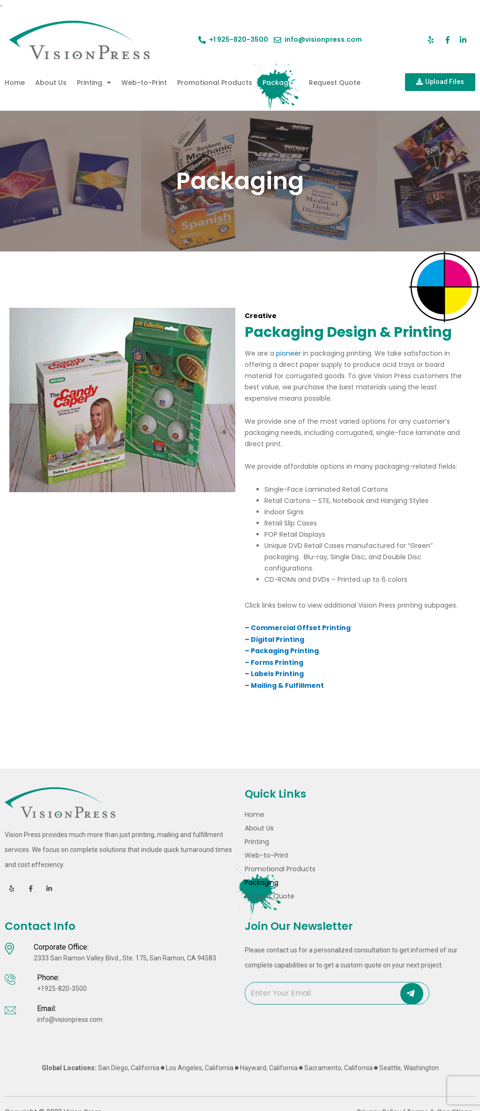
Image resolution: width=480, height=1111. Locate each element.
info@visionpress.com (70, 1020)
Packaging (280, 82)
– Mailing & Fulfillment (286, 684)
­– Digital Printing (274, 639)
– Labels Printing (274, 672)
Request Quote (334, 82)
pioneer (288, 353)
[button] (440, 82)
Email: (46, 1008)
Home (15, 82)
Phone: (48, 978)
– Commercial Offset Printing (298, 627)
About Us (51, 82)
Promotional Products (214, 82)
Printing (94, 83)
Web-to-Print (144, 82)
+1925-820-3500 (62, 989)
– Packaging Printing (282, 650)
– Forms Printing (274, 661)
